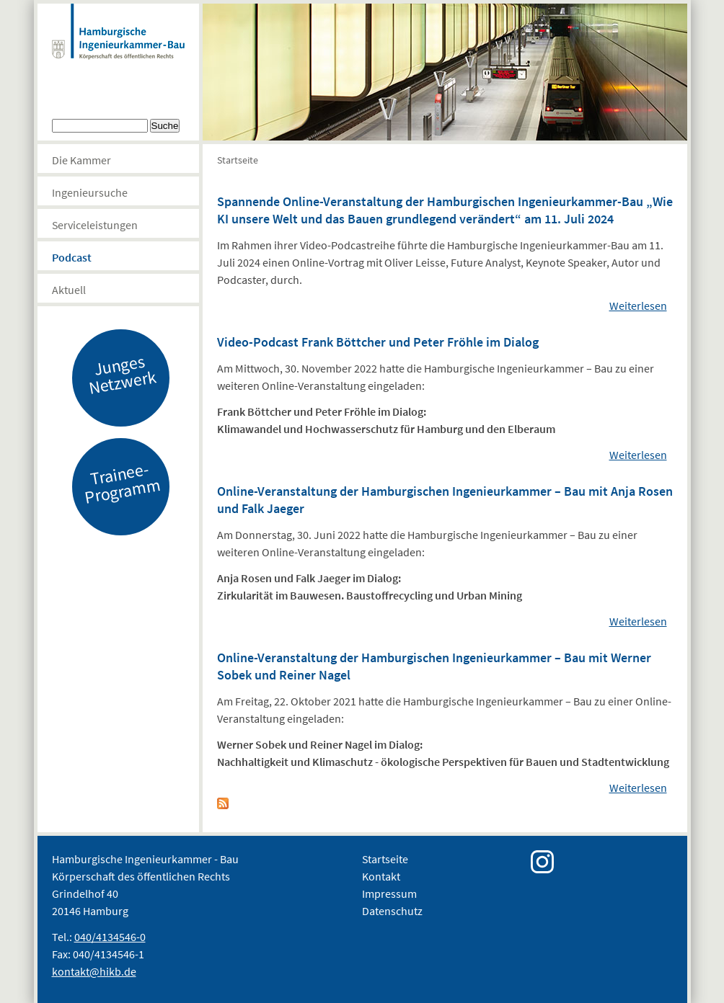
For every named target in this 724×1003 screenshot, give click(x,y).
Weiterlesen (638, 305)
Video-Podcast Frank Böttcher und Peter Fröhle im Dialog (378, 342)
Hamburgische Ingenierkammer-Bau (118, 46)
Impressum (389, 893)
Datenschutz (392, 911)
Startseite (237, 159)
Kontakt (381, 876)
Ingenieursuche (90, 192)
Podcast (72, 257)
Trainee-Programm (122, 483)
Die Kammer (81, 160)
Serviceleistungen (95, 225)
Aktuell (69, 289)
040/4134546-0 (110, 937)
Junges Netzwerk (122, 373)
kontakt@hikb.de (94, 971)
